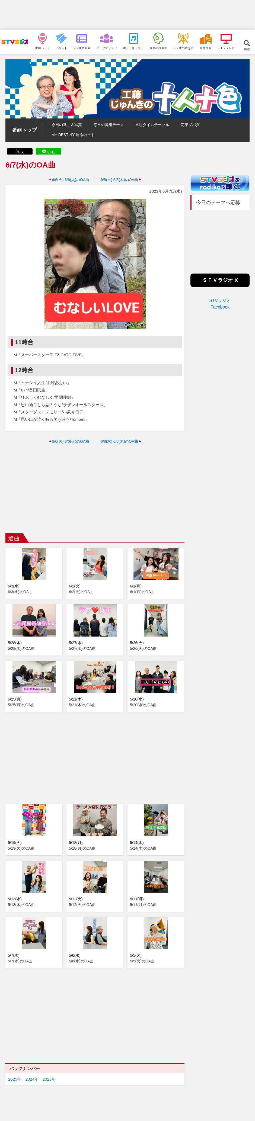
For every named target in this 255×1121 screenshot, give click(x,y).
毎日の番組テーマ (108, 125)
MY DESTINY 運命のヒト (73, 135)
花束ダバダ (190, 125)
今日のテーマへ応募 (218, 202)
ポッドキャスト (133, 48)
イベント (61, 48)
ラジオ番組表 (82, 48)
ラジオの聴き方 (183, 48)
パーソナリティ (106, 48)
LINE (51, 152)
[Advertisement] (127, 15)
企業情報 (206, 48)
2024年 (31, 1079)
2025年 (14, 1079)
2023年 (49, 1079)
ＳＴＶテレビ (226, 48)
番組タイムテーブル (152, 125)
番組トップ (24, 130)
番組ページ (42, 48)
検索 (247, 49)
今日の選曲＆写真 (67, 125)
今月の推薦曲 (158, 48)
